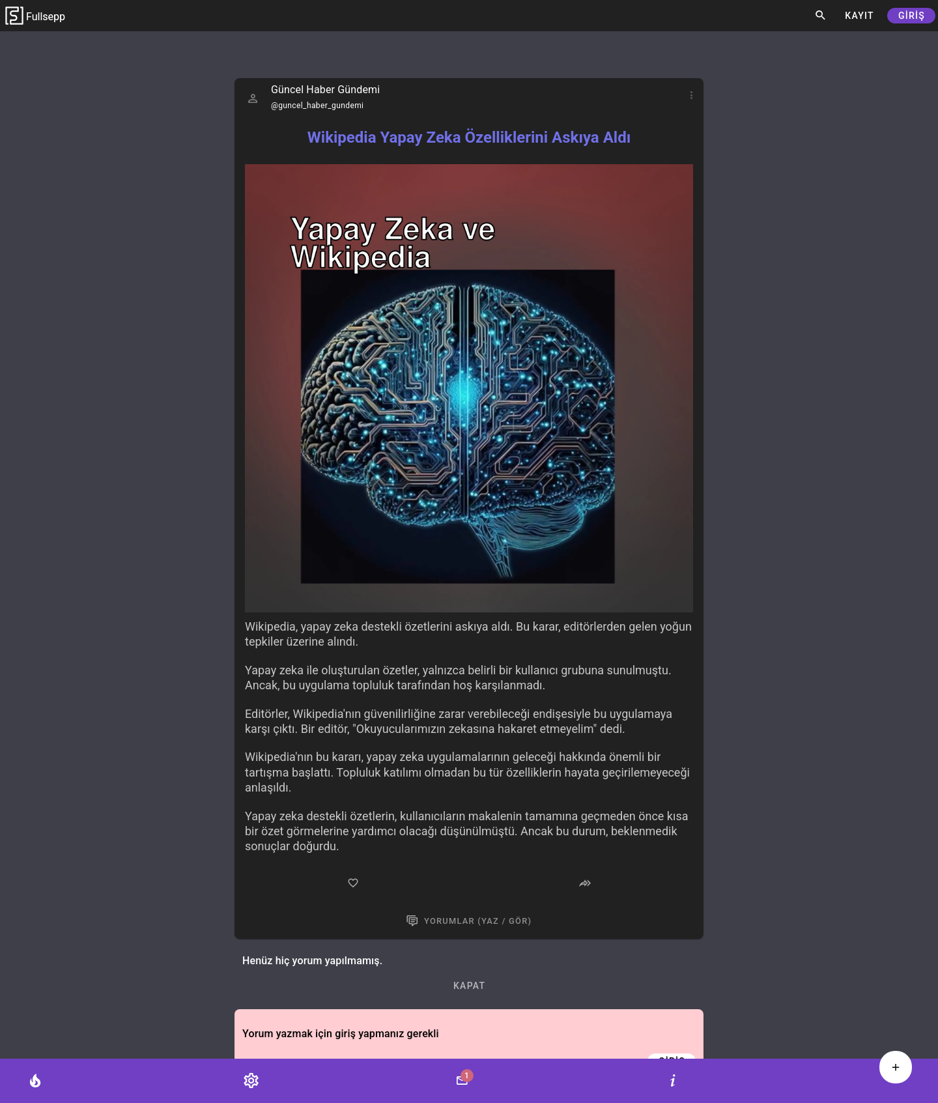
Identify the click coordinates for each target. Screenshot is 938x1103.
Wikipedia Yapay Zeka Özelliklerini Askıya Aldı (469, 137)
